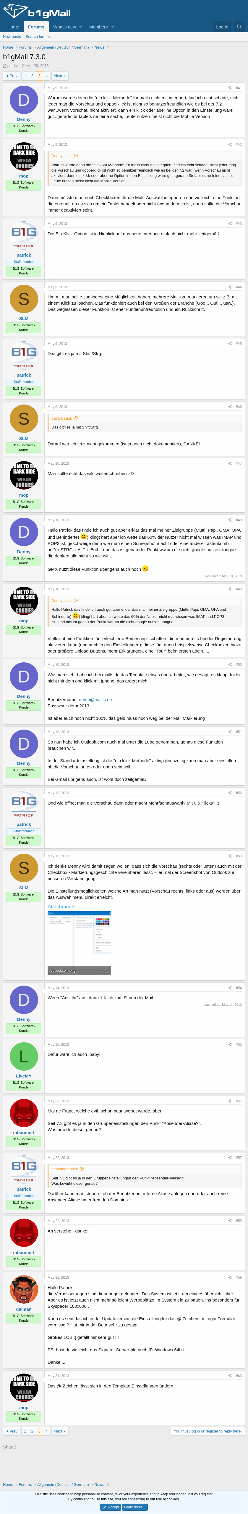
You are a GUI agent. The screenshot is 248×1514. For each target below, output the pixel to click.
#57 (239, 1158)
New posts (12, 36)
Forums (36, 26)
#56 (239, 1101)
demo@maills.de (95, 699)
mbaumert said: (64, 1169)
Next (58, 75)
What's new (64, 26)
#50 (239, 665)
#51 (239, 732)
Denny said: (61, 156)
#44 (239, 287)
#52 (239, 793)
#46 (239, 407)
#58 (239, 1221)
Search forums (38, 36)
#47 (239, 463)
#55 (239, 1045)
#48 (239, 520)
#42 (239, 145)
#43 (239, 224)
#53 (239, 856)
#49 (239, 589)
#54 (239, 988)
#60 (239, 1376)
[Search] (239, 26)
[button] (81, 26)
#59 (239, 1277)
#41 (239, 88)
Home (13, 26)
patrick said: (61, 418)
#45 (239, 344)
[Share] (230, 88)
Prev (13, 75)
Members (98, 26)
